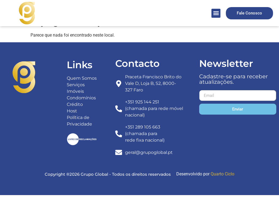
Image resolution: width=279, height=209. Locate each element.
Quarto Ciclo (222, 188)
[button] (215, 13)
